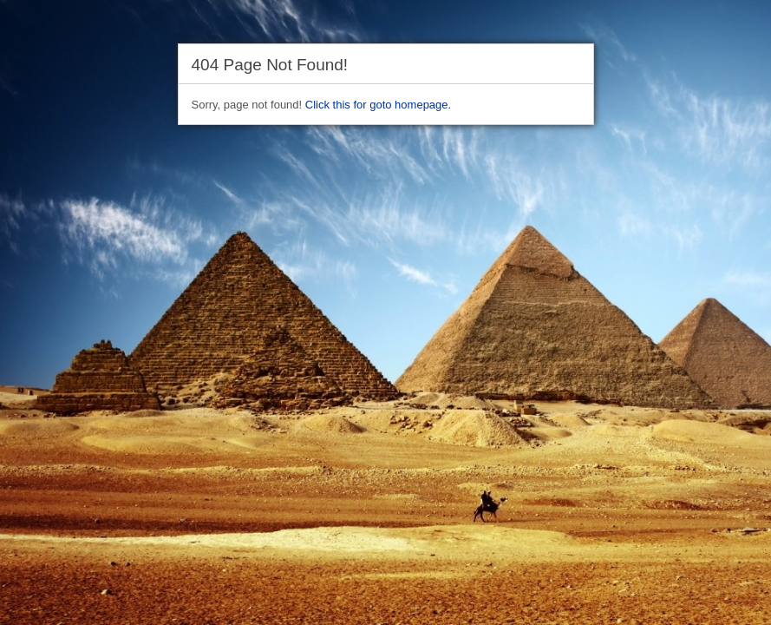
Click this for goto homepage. (378, 104)
